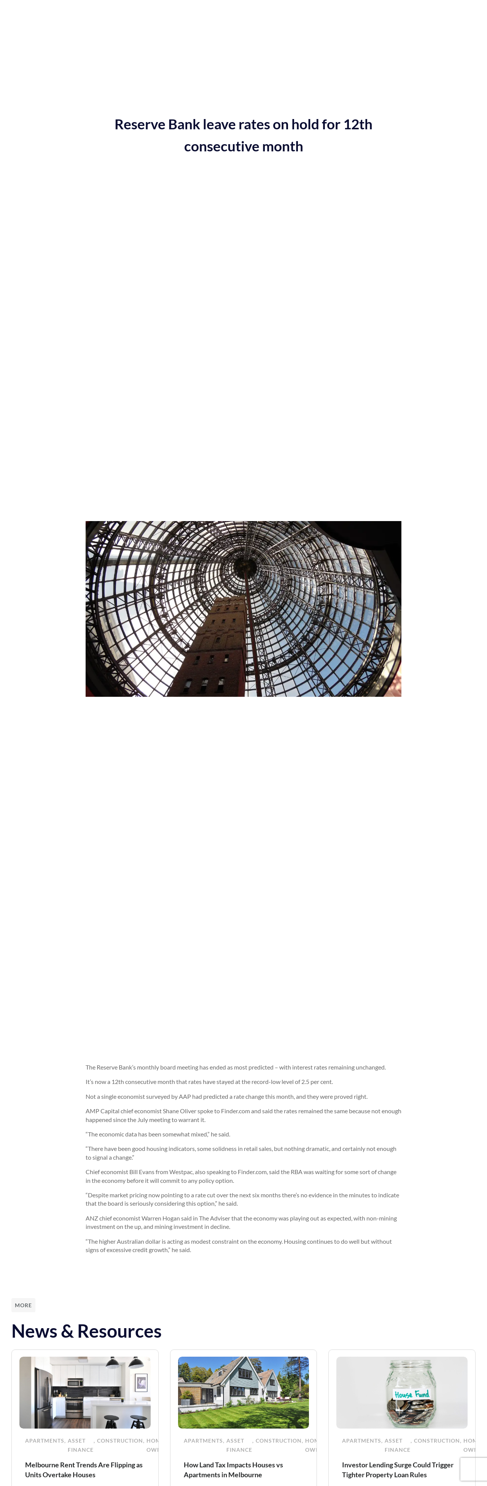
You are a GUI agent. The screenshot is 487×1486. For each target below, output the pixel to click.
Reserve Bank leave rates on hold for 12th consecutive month (243, 133)
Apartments (44, 1440)
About (262, 11)
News (189, 11)
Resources (225, 11)
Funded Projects (308, 11)
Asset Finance (81, 1445)
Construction (120, 1440)
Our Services (150, 11)
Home (110, 11)
